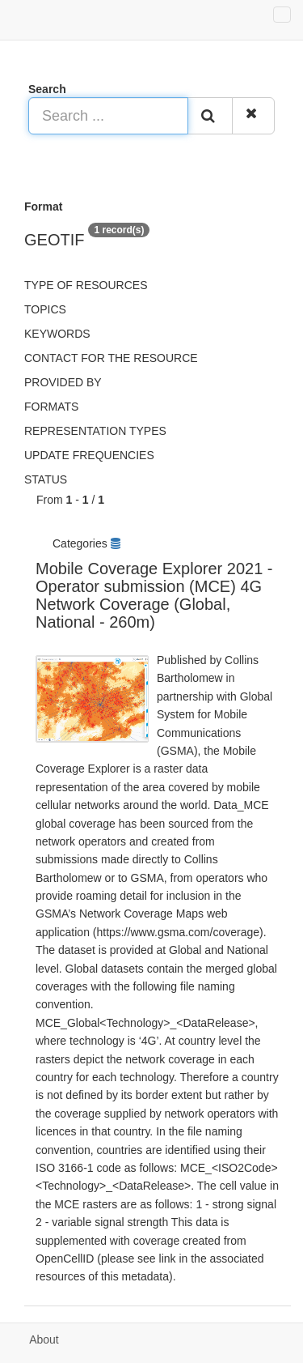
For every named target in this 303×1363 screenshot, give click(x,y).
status (45, 479)
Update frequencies (89, 455)
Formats (51, 406)
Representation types (95, 430)
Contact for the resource (111, 357)
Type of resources (85, 285)
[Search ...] (108, 115)
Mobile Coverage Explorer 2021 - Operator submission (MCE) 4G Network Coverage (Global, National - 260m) (154, 595)
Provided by (63, 382)
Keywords (57, 333)
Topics (45, 309)
